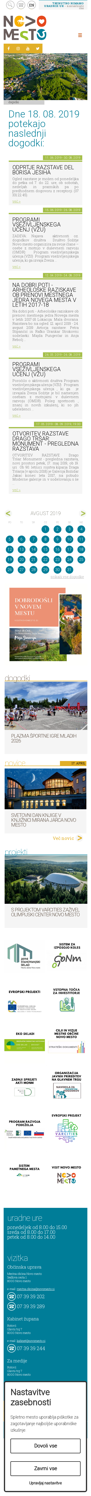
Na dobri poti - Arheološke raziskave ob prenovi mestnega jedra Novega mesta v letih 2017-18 (44, 295)
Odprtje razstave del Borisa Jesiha (43, 170)
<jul (8, 513)
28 (33, 569)
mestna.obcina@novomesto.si (36, 1289)
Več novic (63, 838)
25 (81, 559)
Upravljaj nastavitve (45, 1483)
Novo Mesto (36, 28)
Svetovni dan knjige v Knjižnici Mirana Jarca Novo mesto (43, 820)
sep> (82, 513)
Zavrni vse (45, 1468)
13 (21, 549)
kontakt (21, 5)
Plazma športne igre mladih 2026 (43, 738)
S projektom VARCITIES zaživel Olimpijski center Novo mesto (45, 912)
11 (81, 539)
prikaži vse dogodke (67, 576)
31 (69, 569)
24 (69, 559)
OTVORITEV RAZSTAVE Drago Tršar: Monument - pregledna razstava (45, 441)
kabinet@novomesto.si (31, 1341)
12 (10, 549)
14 (33, 549)
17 (69, 549)
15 (45, 549)
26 (10, 569)
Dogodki (13, 102)
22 (45, 559)
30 (57, 569)
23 (57, 559)
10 (69, 539)
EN (31, 5)
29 (45, 569)
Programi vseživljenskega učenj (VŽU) (36, 225)
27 (21, 569)
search (10, 5)
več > (16, 201)
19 (10, 559)
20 (21, 559)
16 (57, 549)
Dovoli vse (45, 1446)
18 (81, 549)
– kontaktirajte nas (64, 5)
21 (33, 559)
